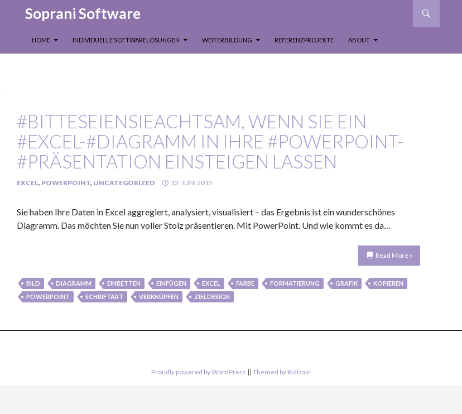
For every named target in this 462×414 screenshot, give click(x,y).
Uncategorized (124, 183)
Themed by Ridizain (282, 372)
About (359, 40)
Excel (27, 183)
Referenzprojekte (304, 40)
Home (41, 40)
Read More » (394, 255)
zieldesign (212, 296)
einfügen (171, 283)
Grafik (346, 283)
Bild (33, 283)
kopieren (388, 283)
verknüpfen (159, 296)
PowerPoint (65, 183)
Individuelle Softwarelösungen (126, 40)
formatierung (295, 283)
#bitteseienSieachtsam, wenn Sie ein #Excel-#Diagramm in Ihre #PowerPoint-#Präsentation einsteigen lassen (210, 141)
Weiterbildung (227, 40)
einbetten (124, 283)
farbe (245, 283)
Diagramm (74, 283)
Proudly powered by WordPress (198, 372)
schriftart (104, 296)
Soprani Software (83, 13)
